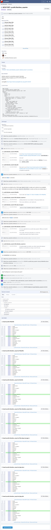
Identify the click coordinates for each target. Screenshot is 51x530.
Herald (4, 138)
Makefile (6, 299)
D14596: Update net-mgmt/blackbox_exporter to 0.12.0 (35, 286)
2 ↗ (4, 166)
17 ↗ (4, 157)
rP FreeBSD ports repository (7, 125)
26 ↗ (4, 159)
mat (5, 55)
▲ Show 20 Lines (17, 346)
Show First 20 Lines (18, 323)
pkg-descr (7, 311)
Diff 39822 (29, 173)
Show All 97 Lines (26, 323)
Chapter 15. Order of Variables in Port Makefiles (36, 193)
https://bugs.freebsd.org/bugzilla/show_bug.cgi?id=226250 (19, 81)
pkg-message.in (9, 310)
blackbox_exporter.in (10, 308)
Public (10, 9)
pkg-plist (7, 313)
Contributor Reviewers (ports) (10, 57)
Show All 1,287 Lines (25, 346)
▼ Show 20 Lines (33, 323)
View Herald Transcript (33, 138)
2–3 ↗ (4, 206)
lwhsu (5, 53)
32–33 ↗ (5, 198)
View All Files (25, 48)
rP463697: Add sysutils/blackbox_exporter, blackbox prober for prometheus (17, 69)
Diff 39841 (29, 251)
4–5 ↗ (4, 193)
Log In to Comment (7, 526)
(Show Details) (34, 141)
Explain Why (9, 281)
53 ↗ (4, 200)
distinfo (6, 304)
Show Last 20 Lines (33, 346)
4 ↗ (4, 153)
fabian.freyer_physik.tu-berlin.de (15, 13)
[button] (50, 1)
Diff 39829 (29, 211)
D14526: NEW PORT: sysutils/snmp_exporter (33, 144)
